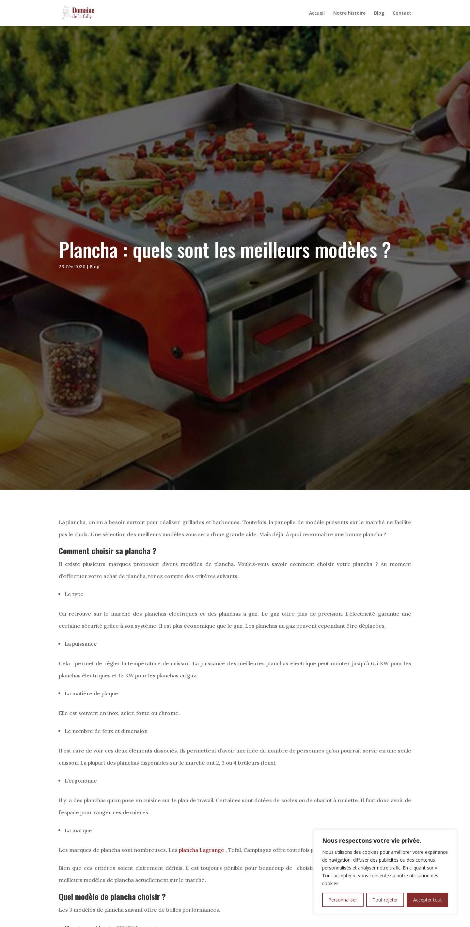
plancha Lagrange (201, 850)
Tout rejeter (385, 900)
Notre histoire (349, 13)
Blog (379, 13)
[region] (385, 872)
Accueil (317, 13)
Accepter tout (427, 900)
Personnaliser (342, 900)
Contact (402, 13)
